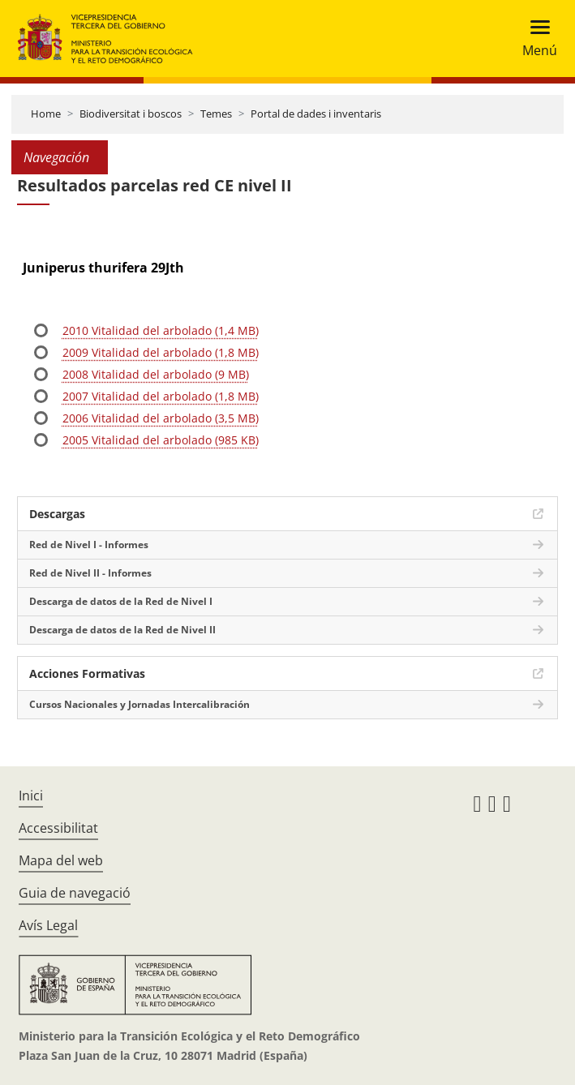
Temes (216, 113)
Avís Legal (48, 925)
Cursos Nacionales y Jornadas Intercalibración (139, 704)
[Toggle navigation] (535, 38)
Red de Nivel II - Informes (90, 573)
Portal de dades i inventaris (316, 113)
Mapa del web (61, 860)
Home (46, 113)
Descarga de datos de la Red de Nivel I (120, 601)
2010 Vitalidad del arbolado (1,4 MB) (160, 330)
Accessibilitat (58, 828)
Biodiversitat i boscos (130, 113)
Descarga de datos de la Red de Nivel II (122, 630)
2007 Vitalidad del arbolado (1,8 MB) (160, 396)
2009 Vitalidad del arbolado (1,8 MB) (160, 352)
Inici (31, 795)
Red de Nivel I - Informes (88, 544)
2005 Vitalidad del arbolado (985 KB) (160, 440)
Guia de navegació (75, 893)
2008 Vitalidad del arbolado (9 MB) (155, 374)
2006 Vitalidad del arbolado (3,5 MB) (160, 418)
